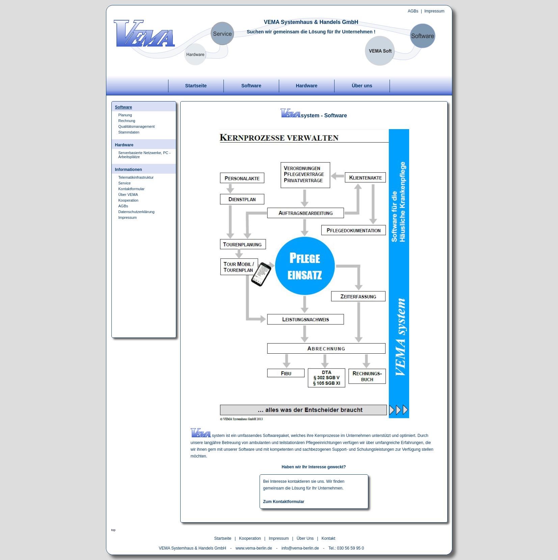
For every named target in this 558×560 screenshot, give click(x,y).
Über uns (362, 85)
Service (124, 183)
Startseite (196, 85)
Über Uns (305, 538)
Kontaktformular (131, 189)
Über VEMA (128, 195)
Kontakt (328, 538)
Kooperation (128, 200)
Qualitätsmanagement (136, 126)
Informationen (128, 169)
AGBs (413, 11)
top (113, 530)
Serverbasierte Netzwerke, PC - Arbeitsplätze (144, 155)
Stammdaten (128, 132)
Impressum (434, 11)
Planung (125, 115)
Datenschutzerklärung (136, 212)
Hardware (307, 85)
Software (251, 85)
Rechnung (126, 121)
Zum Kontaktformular (283, 501)
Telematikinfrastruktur (136, 177)
